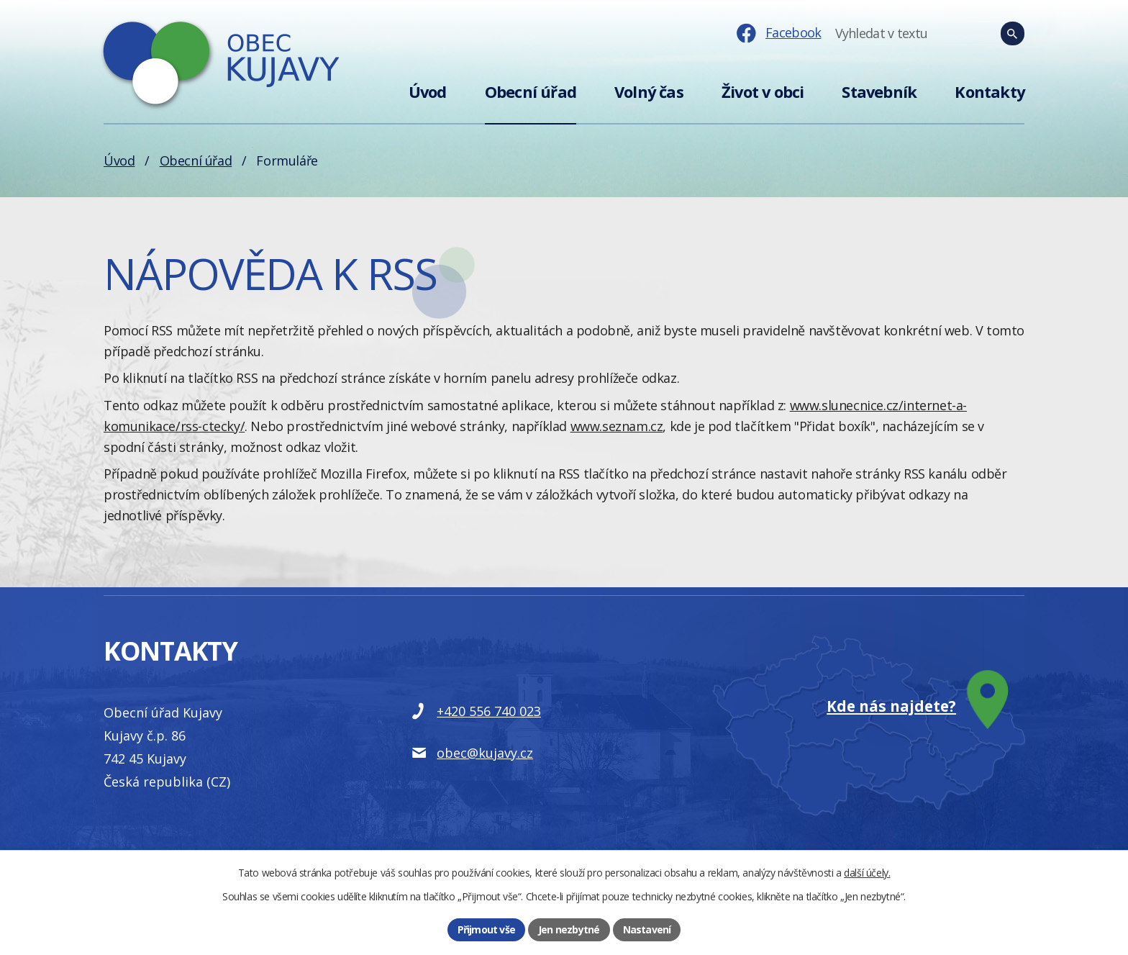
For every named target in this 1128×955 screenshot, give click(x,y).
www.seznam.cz (616, 426)
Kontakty (989, 91)
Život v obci (763, 91)
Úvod (428, 91)
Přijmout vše (486, 929)
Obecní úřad (530, 91)
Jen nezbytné (568, 929)
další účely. (867, 872)
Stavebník (879, 91)
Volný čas (648, 91)
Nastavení (647, 929)
